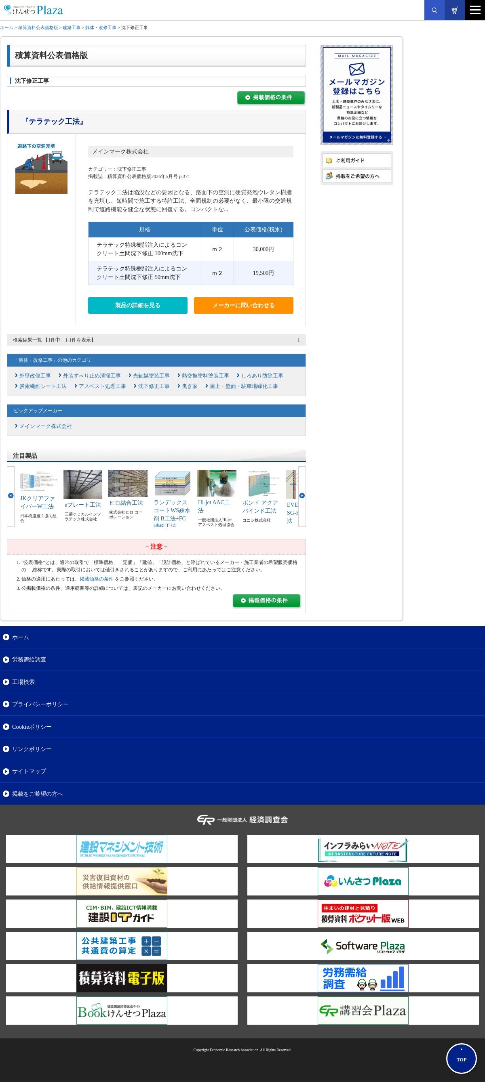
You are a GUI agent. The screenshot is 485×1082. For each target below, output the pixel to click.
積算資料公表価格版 (38, 27)
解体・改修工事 (100, 27)
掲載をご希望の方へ (37, 794)
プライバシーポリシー (40, 704)
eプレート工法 (83, 505)
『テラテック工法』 (54, 121)
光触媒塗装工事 (151, 376)
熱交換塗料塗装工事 (205, 376)
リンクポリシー (32, 749)
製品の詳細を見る (137, 305)
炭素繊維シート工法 (43, 386)
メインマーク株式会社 (120, 152)
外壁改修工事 (35, 376)
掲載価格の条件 (97, 579)
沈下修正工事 (154, 386)
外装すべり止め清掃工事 (92, 376)
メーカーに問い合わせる (244, 305)
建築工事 (71, 27)
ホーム (6, 27)
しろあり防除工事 (262, 376)
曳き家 (190, 386)
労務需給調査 (29, 659)
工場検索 (23, 682)
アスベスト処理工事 (102, 386)
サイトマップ (29, 771)
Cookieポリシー (32, 726)
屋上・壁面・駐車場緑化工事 (244, 386)
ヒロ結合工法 (126, 503)
